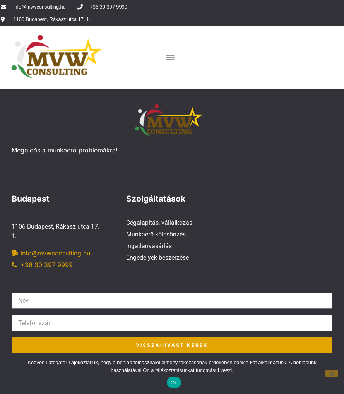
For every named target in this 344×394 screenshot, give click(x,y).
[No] (331, 373)
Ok (174, 382)
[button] (170, 57)
